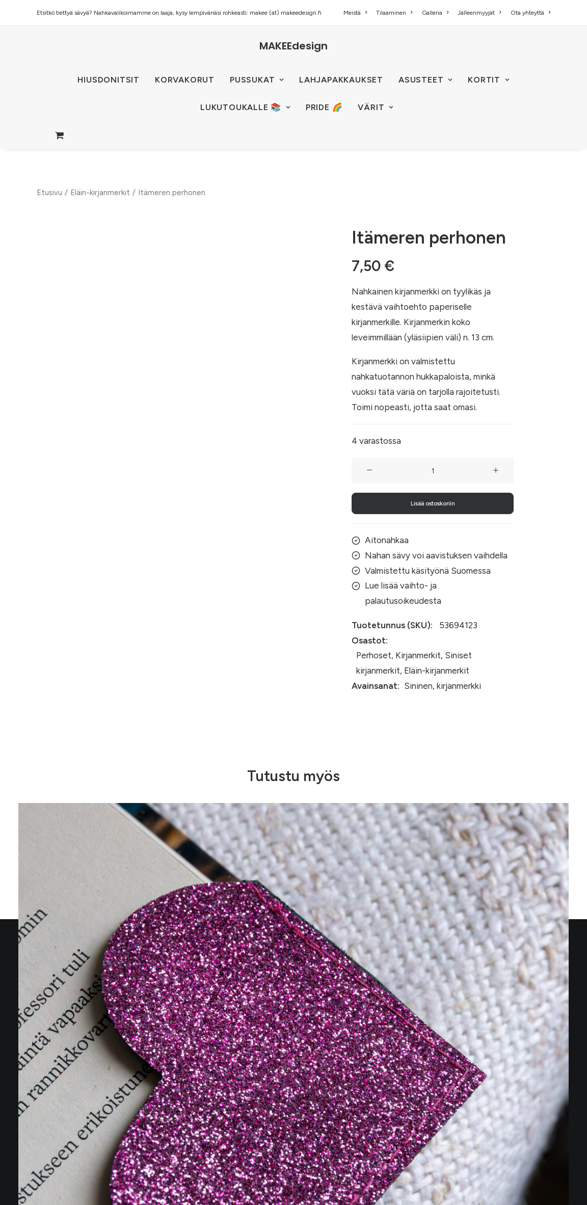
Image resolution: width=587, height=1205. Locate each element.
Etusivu (49, 192)
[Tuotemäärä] (433, 471)
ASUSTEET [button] (425, 80)
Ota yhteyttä (530, 12)
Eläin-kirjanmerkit (100, 192)
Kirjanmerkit (418, 655)
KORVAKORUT (185, 80)
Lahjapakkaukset (341, 80)
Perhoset (373, 655)
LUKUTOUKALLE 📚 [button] (245, 107)
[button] (369, 470)
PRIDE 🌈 (324, 107)
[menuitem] (356, 12)
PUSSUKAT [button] (257, 80)
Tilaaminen (394, 12)
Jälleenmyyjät (479, 12)
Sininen (418, 686)
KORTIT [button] (488, 80)
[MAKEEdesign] (293, 46)
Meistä (355, 12)
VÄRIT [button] (375, 107)
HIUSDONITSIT (108, 80)
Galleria (435, 12)
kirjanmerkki (459, 686)
